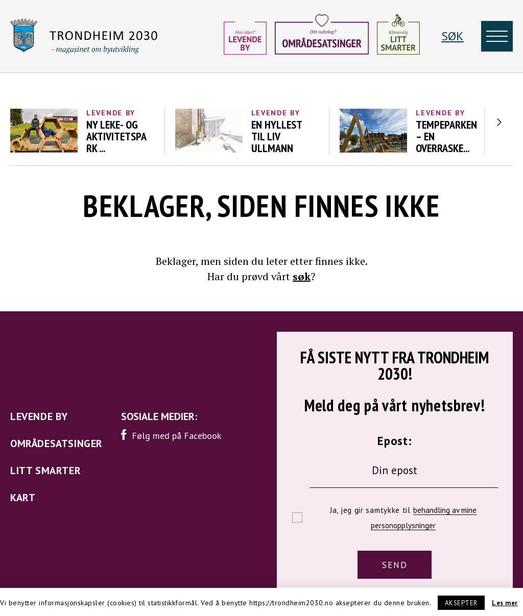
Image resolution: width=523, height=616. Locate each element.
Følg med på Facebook (171, 435)
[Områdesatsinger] (322, 38)
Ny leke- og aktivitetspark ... (116, 136)
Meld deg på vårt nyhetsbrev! (394, 404)
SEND (394, 565)
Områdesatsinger (56, 443)
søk (302, 276)
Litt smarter (45, 470)
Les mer (505, 603)
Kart (22, 497)
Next (499, 122)
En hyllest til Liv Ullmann (276, 136)
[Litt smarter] (398, 36)
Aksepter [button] (461, 603)
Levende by (110, 112)
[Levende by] (245, 36)
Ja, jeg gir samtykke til (403, 517)
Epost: (394, 440)
